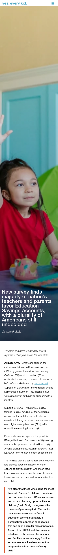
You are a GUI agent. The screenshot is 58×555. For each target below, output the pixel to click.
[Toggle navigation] (53, 3)
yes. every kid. (41, 370)
